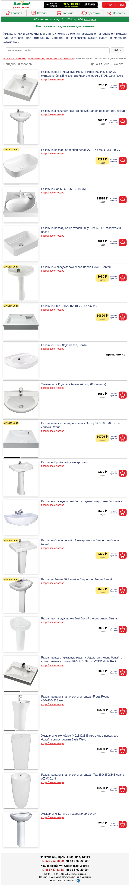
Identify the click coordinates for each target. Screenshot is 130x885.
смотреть (90, 19)
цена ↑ (95, 64)
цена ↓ (107, 64)
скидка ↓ (120, 64)
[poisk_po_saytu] (57, 50)
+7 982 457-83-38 (53, 869)
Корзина (64, 12)
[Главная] (22, 3)
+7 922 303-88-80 (53, 860)
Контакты (116, 12)
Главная (13, 12)
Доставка (90, 12)
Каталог (39, 12)
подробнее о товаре (52, 79)
